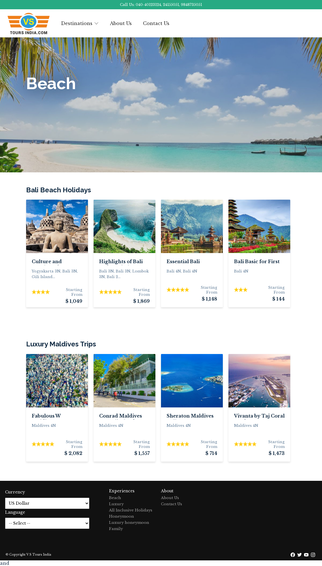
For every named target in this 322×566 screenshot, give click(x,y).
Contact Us (156, 23)
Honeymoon (121, 516)
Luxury (116, 504)
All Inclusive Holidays (130, 510)
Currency (15, 492)
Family (116, 528)
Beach (115, 497)
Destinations (80, 23)
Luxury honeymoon (129, 522)
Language (15, 512)
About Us (121, 23)
